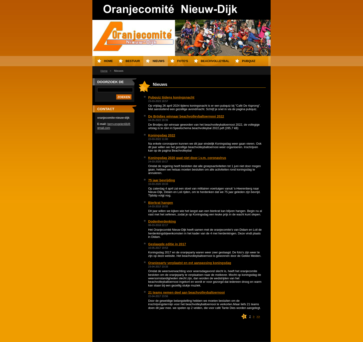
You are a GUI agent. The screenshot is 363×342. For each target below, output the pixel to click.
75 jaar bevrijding (161, 180)
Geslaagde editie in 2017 (167, 244)
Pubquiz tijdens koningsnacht (171, 97)
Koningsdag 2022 (161, 135)
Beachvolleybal (215, 61)
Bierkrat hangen (160, 203)
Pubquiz (248, 61)
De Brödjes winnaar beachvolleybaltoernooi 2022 (186, 116)
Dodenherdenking (162, 221)
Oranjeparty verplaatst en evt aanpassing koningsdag (189, 263)
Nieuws (158, 61)
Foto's (182, 61)
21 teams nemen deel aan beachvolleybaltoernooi (186, 292)
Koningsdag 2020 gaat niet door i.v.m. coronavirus (187, 158)
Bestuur (132, 61)
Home (104, 70)
